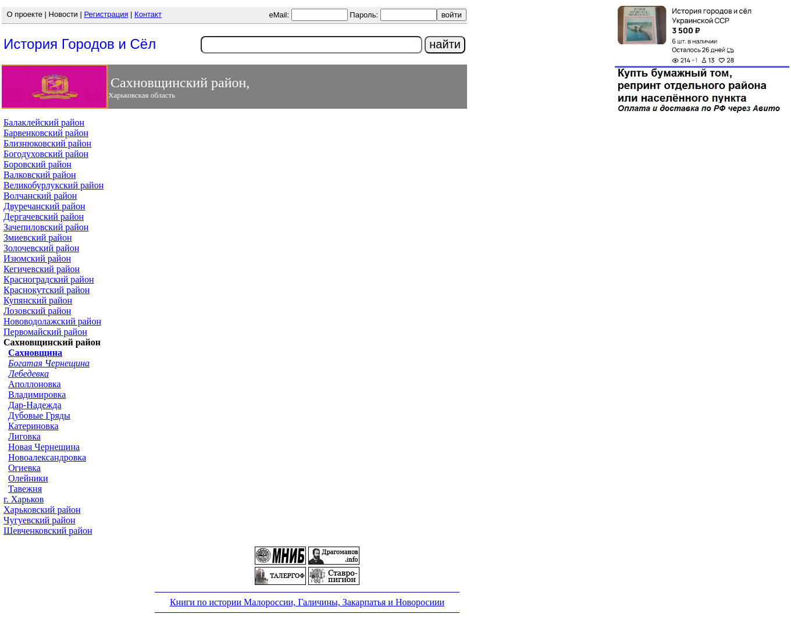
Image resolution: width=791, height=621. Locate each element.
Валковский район (39, 175)
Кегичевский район (41, 269)
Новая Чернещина (44, 447)
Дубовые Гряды (39, 415)
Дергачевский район (43, 217)
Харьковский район (42, 510)
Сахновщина (35, 353)
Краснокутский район (46, 290)
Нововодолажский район (52, 321)
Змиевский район (37, 237)
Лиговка (24, 436)
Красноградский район (48, 279)
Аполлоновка (34, 384)
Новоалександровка (47, 457)
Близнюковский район (47, 143)
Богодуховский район (45, 154)
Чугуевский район (39, 520)
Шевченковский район (47, 531)
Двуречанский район (44, 206)
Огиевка (24, 468)
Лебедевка (28, 374)
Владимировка (37, 394)
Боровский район (37, 164)
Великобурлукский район (53, 185)
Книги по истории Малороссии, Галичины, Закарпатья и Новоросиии (307, 602)
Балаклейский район (43, 122)
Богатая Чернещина (49, 363)
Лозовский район (37, 311)
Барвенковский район (45, 133)
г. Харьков (23, 499)
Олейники (28, 478)
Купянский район (37, 300)
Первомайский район (45, 332)
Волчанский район (40, 196)
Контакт (148, 14)
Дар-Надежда (35, 405)
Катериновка (33, 426)
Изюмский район (37, 258)
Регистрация (106, 14)
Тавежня (25, 489)
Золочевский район (41, 248)
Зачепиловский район (45, 227)
